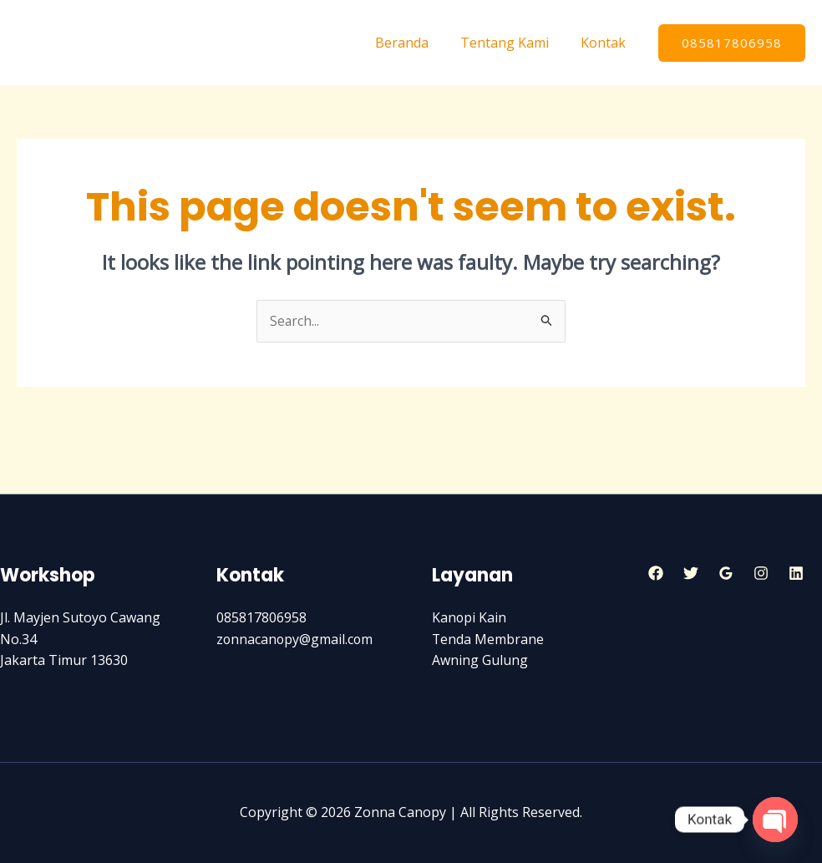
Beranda (414, 42)
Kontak (605, 42)
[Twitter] (690, 573)
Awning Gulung (480, 661)
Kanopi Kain (469, 618)
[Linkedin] (796, 573)
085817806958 (261, 618)
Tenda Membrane (488, 639)
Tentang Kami (512, 42)
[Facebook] (655, 573)
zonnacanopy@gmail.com (295, 639)
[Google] (725, 573)
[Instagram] (761, 573)
